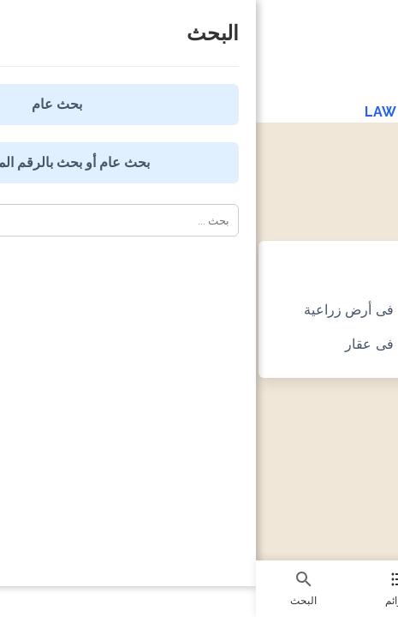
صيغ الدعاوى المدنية (277, 171)
